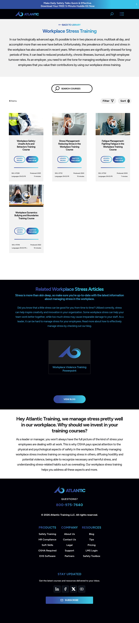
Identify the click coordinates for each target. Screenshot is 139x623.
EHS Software (47, 556)
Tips (91, 539)
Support (69, 550)
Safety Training (47, 534)
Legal (69, 545)
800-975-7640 (69, 504)
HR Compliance (47, 539)
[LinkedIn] (57, 589)
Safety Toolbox (91, 556)
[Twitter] (73, 589)
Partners (69, 556)
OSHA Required (47, 550)
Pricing (92, 545)
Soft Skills (47, 545)
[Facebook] (65, 589)
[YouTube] (81, 589)
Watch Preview (32, 159)
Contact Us (69, 539)
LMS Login (92, 550)
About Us (69, 534)
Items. (13, 101)
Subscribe (69, 600)
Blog (91, 534)
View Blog (69, 399)
